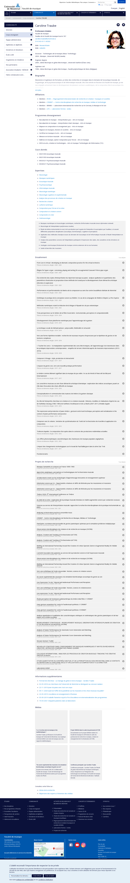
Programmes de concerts (86, 814)
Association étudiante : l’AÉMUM (17, 70)
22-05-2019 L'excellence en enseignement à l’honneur (58, 694)
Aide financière (9, 817)
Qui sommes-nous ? (109, 806)
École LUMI (10, 55)
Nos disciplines (9, 806)
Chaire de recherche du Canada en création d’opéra (64, 812)
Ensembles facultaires (11, 811)
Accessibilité (101, 846)
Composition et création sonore (50, 211)
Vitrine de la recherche (47, 790)
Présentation (58, 808)
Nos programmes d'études (12, 809)
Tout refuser (37, 876)
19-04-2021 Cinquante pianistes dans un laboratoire (57, 701)
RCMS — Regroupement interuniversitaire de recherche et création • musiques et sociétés (78, 99)
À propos (106, 801)
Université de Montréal (12, 7)
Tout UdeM (108, 5)
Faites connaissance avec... (15, 75)
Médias (100, 854)
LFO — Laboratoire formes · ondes (59, 109)
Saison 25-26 (82, 811)
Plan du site (101, 844)
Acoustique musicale (46, 181)
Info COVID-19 (102, 856)
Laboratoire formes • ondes (62, 828)
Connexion (91, 2)
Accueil (8, 18)
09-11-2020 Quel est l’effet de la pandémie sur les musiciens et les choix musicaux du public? (71, 691)
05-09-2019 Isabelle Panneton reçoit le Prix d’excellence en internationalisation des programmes (73, 697)
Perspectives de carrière (11, 814)
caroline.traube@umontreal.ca (45, 39)
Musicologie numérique (47, 191)
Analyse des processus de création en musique (55, 198)
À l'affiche (81, 806)
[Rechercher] (115, 2)
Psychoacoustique (45, 185)
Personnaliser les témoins (20, 876)
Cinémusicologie (44, 218)
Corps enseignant (28, 18)
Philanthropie (107, 811)
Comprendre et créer (46, 215)
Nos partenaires (11, 65)
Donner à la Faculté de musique (107, 852)
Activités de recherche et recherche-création (62, 802)
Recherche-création (46, 201)
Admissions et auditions (11, 819)
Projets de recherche (60, 830)
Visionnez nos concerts (85, 819)
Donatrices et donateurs (14, 50)
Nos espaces (107, 809)
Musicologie (43, 175)
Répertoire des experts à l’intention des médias (56, 793)
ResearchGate (45, 45)
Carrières (106, 817)
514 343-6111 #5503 (42, 41)
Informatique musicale (47, 188)
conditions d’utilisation (45, 880)
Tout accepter (49, 876)
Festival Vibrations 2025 (85, 817)
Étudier (6, 801)
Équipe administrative (13, 40)
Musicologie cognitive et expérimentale (53, 195)
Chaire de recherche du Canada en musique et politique (64, 817)
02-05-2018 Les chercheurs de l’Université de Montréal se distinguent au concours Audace (71, 684)
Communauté (16, 18)
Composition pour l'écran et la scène (51, 208)
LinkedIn (42, 48)
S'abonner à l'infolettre (104, 848)
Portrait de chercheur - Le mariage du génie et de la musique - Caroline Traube (66, 681)
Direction (9, 30)
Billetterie (81, 809)
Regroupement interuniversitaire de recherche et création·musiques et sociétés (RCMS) (65, 823)
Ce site (100, 5)
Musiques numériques (46, 178)
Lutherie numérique (46, 205)
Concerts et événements (86, 801)
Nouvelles (101, 850)
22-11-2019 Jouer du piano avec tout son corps (55, 687)
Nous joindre (107, 814)
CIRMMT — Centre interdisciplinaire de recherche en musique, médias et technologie (76, 102)
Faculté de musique (31, 9)
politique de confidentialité (24, 880)
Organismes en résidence (15, 60)
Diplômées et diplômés (14, 45)
